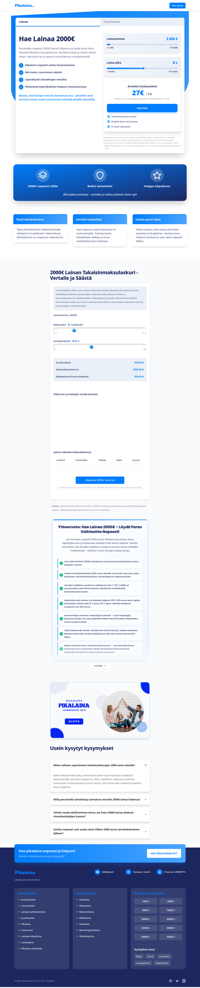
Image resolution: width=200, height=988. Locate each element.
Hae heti (142, 108)
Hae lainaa (177, 5)
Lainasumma (116, 39)
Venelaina (83, 925)
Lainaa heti (25, 931)
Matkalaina (83, 906)
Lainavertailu (26, 906)
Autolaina (82, 900)
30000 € (171, 920)
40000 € (145, 928)
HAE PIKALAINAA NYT (164, 854)
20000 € (145, 920)
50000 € (171, 928)
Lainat (150, 957)
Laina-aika (114, 62)
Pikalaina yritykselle (30, 949)
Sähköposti (108, 872)
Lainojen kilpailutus (30, 937)
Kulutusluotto (27, 900)
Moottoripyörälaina (88, 931)
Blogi (139, 957)
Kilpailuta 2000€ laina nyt (100, 480)
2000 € (170, 902)
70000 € (171, 937)
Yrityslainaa (111, 22)
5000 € (145, 911)
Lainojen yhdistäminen (31, 912)
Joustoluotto (26, 918)
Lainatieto (164, 957)
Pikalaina (24, 925)
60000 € (145, 937)
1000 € (145, 902)
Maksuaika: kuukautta (68, 325)
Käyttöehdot (162, 964)
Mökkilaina (83, 918)
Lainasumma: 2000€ (65, 315)
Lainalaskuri (26, 943)
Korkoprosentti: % (66, 341)
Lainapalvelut (143, 964)
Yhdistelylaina (85, 937)
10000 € (171, 911)
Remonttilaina (85, 912)
